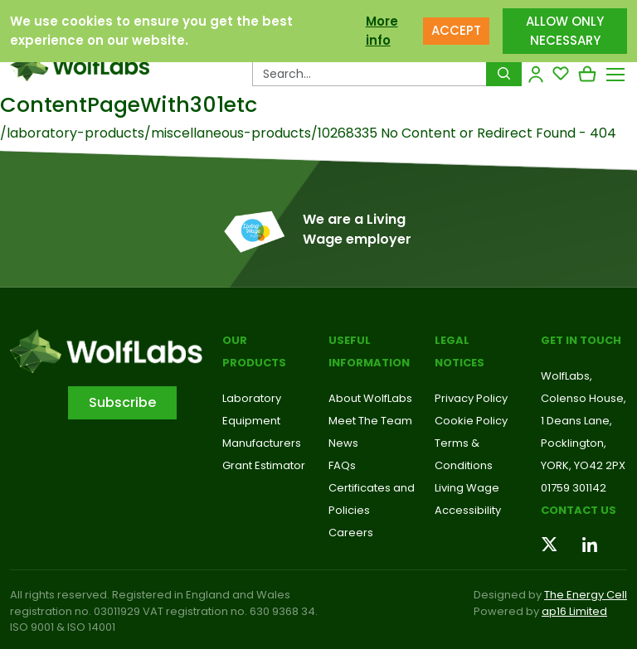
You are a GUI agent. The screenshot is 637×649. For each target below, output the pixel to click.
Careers (350, 532)
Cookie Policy (471, 421)
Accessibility (468, 510)
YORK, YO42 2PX (583, 465)
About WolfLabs (370, 398)
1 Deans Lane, (576, 421)
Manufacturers (261, 443)
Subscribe (122, 402)
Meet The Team (370, 421)
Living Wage (467, 488)
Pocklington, (573, 443)
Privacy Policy (471, 398)
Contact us (578, 510)
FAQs (342, 465)
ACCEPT (456, 29)
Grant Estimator (263, 465)
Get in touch (581, 340)
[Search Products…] (369, 73)
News (343, 443)
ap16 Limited (574, 611)
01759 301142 (573, 488)
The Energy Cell (585, 595)
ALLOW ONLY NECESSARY (565, 30)
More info (382, 30)
